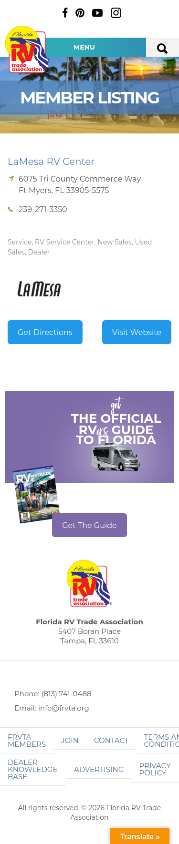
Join (70, 740)
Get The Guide (89, 525)
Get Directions (45, 332)
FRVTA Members (27, 740)
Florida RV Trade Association (28, 49)
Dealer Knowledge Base (32, 769)
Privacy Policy (154, 769)
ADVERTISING (99, 769)
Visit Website (136, 332)
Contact (111, 740)
